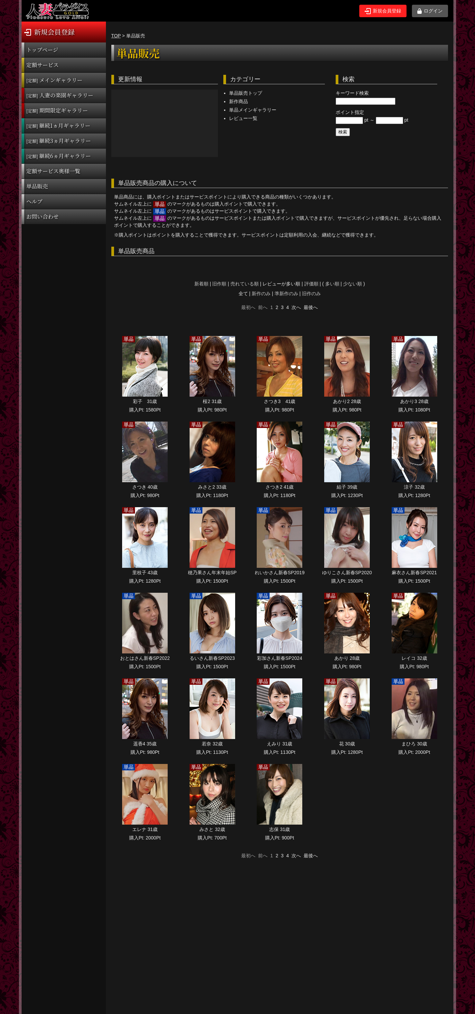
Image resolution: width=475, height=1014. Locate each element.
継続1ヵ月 (58, 125)
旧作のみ (311, 293)
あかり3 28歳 (414, 401)
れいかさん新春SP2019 (280, 572)
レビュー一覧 (243, 118)
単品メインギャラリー (252, 110)
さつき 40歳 (145, 487)
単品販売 (37, 186)
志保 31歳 (279, 829)
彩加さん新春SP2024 (279, 658)
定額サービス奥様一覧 (53, 171)
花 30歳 (347, 743)
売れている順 (244, 283)
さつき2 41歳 (280, 487)
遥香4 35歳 (145, 743)
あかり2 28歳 (347, 401)
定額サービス (42, 65)
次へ (296, 307)
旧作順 (219, 283)
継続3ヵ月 (58, 141)
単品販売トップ (245, 93)
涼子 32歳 (414, 487)
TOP (116, 35)
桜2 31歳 (212, 401)
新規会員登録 (383, 11)
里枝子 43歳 (145, 572)
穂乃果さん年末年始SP (212, 572)
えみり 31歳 (279, 743)
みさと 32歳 (212, 829)
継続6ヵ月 (58, 156)
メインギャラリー (54, 80)
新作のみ (261, 293)
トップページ (42, 50)
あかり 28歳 (347, 658)
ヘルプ (34, 201)
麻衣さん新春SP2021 (414, 572)
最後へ (311, 307)
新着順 (201, 283)
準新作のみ (286, 293)
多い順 (332, 283)
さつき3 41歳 (279, 401)
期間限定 (57, 110)
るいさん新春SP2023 (212, 658)
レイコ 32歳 (414, 658)
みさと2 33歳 (212, 487)
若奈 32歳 (212, 743)
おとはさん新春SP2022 (145, 658)
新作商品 (238, 101)
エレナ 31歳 (145, 829)
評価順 (311, 283)
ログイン (430, 11)
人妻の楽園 (59, 95)
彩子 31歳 (145, 401)
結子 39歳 (347, 487)
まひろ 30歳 (414, 743)
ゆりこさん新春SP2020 (347, 572)
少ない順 (352, 283)
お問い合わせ (42, 216)
